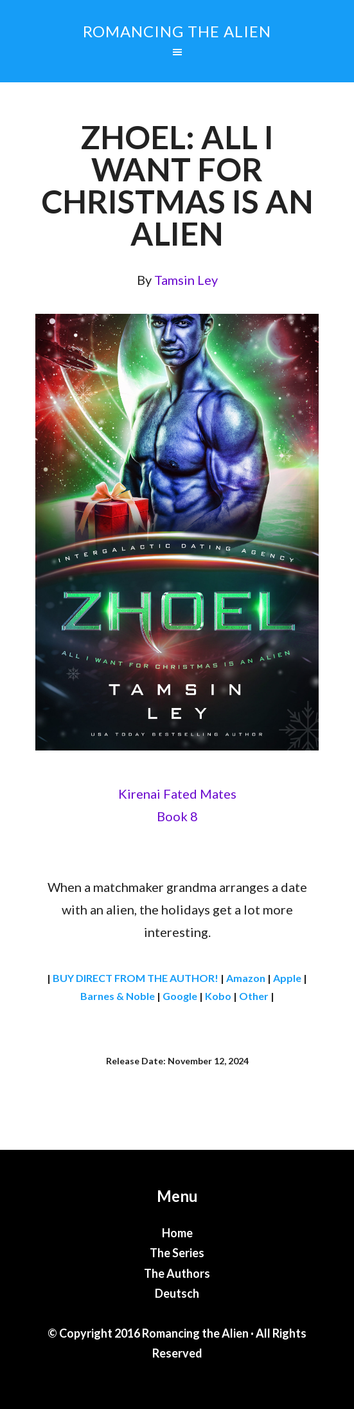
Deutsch (177, 1293)
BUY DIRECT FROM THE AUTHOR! (135, 978)
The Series (177, 1253)
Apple (287, 978)
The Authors (177, 1273)
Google (180, 996)
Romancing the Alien (177, 31)
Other (254, 996)
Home (177, 1233)
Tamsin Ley (186, 279)
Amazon (245, 978)
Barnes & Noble (117, 996)
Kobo (218, 996)
